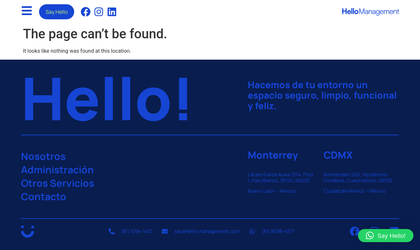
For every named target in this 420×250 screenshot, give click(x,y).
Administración (57, 169)
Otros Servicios (57, 183)
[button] (385, 235)
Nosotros (43, 156)
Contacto (43, 196)
